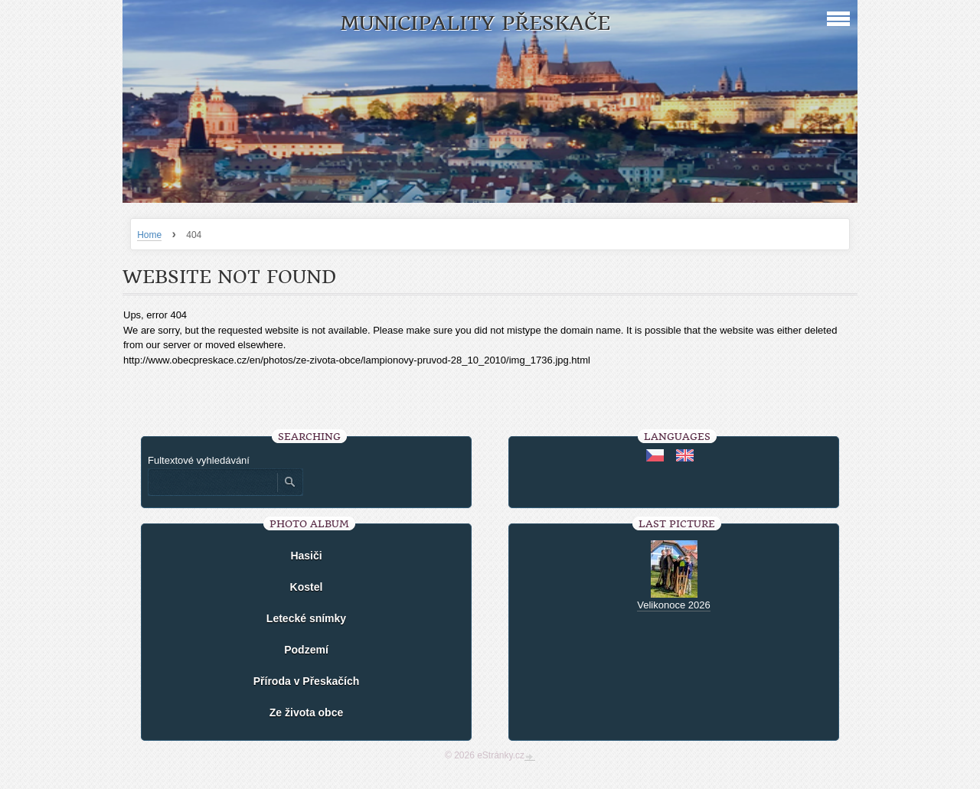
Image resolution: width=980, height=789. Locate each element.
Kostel (306, 587)
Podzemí (306, 650)
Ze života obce (306, 712)
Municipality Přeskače (475, 23)
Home (149, 235)
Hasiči (306, 555)
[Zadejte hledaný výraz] (212, 482)
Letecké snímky (306, 618)
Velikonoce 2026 (673, 605)
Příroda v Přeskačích (306, 681)
